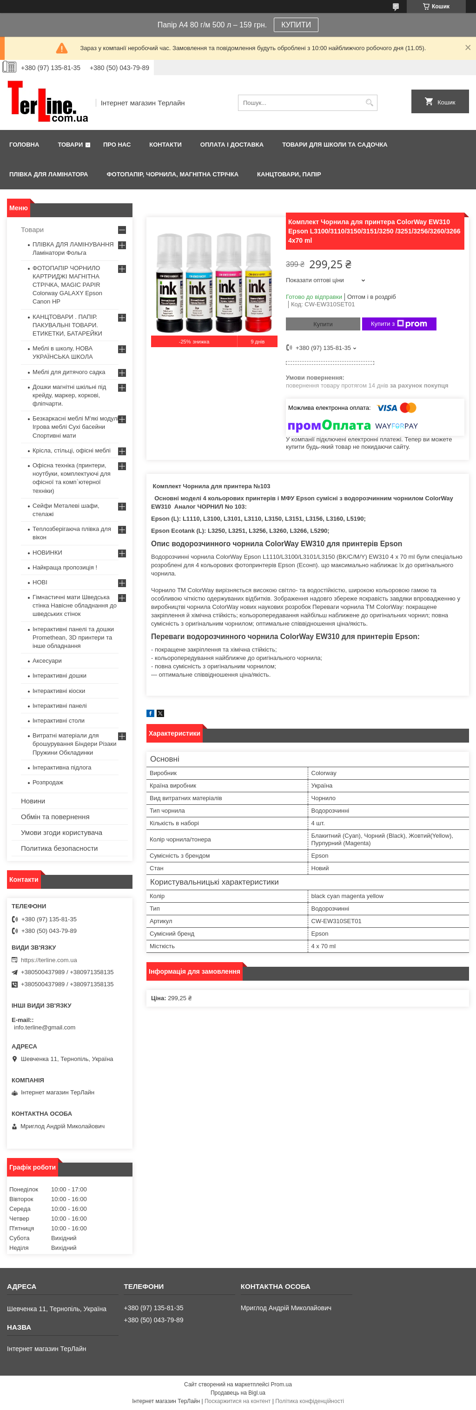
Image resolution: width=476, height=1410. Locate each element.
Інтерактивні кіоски (59, 690)
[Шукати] (369, 103)
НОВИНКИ (47, 552)
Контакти (165, 144)
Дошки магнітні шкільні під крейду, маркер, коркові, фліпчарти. (69, 395)
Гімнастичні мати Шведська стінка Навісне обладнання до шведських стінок (75, 605)
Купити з (399, 324)
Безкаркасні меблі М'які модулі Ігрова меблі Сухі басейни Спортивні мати (76, 427)
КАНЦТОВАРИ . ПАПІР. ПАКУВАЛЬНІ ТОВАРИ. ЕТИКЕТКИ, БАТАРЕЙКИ (67, 325)
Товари (70, 144)
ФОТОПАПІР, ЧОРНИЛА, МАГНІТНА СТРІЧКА (172, 174)
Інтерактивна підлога (62, 767)
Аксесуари (47, 660)
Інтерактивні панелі (60, 705)
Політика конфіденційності (309, 1401)
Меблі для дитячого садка (69, 372)
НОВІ (40, 582)
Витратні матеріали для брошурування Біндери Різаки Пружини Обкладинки (75, 744)
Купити (323, 324)
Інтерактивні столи (59, 720)
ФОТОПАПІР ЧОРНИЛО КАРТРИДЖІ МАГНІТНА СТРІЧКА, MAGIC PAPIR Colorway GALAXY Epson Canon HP (67, 285)
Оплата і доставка (232, 144)
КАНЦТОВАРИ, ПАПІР (289, 174)
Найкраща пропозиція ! (65, 567)
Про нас (117, 144)
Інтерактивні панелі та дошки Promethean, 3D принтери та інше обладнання (73, 637)
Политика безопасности (59, 848)
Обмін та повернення (55, 817)
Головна (24, 144)
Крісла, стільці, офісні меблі (72, 450)
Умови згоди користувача (61, 832)
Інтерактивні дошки (59, 675)
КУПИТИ (296, 25)
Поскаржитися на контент (238, 1401)
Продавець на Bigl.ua (238, 1393)
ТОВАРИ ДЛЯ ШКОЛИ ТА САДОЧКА (335, 144)
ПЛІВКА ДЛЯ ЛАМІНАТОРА (48, 174)
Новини (33, 801)
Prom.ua (281, 1384)
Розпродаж (48, 782)
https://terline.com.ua (49, 960)
